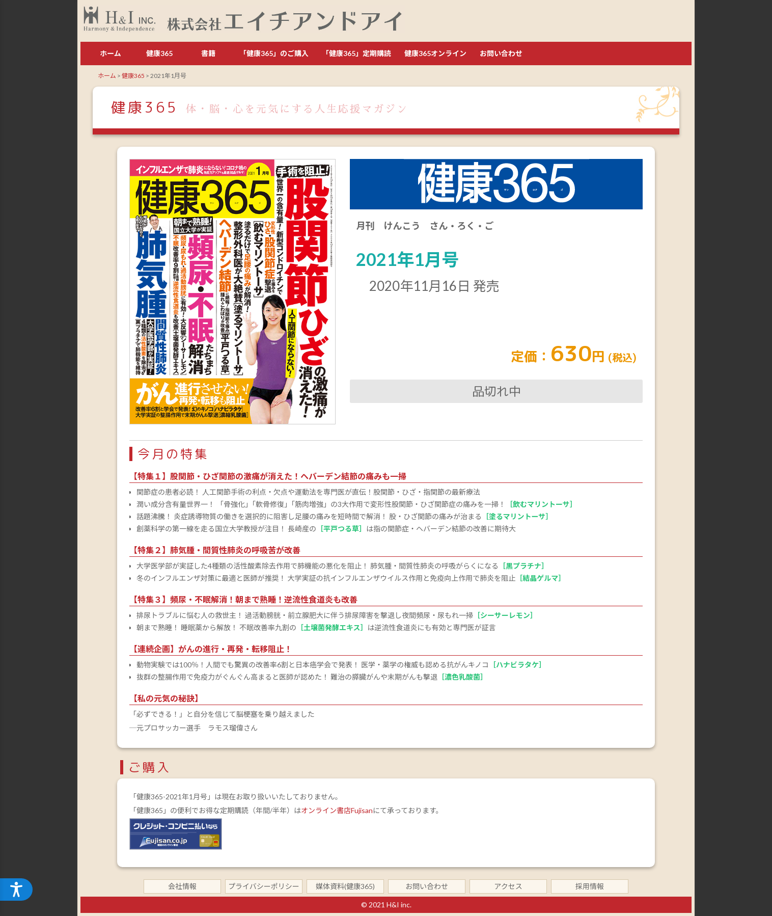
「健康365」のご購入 (274, 53)
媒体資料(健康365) (345, 886)
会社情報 (182, 886)
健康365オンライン (435, 53)
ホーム (110, 53)
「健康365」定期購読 (356, 53)
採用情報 (589, 886)
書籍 (208, 53)
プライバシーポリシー (263, 886)
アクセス (508, 886)
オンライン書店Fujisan (337, 810)
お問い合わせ (501, 53)
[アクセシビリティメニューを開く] (16, 889)
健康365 (159, 53)
